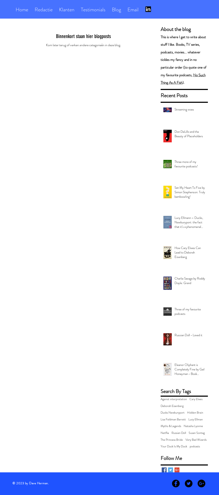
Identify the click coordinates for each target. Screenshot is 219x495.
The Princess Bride (172, 440)
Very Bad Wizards (196, 440)
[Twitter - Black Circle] (188, 483)
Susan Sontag (197, 433)
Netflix (165, 433)
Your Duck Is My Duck (174, 446)
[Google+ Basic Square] (177, 469)
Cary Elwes (196, 399)
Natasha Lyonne (193, 426)
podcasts (195, 446)
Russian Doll (179, 433)
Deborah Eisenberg (172, 406)
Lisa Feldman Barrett (173, 419)
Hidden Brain (195, 413)
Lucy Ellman (195, 419)
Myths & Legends (171, 426)
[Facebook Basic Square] (164, 469)
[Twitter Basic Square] (170, 469)
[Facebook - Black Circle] (176, 483)
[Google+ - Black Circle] (201, 483)
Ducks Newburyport (173, 413)
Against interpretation (174, 399)
